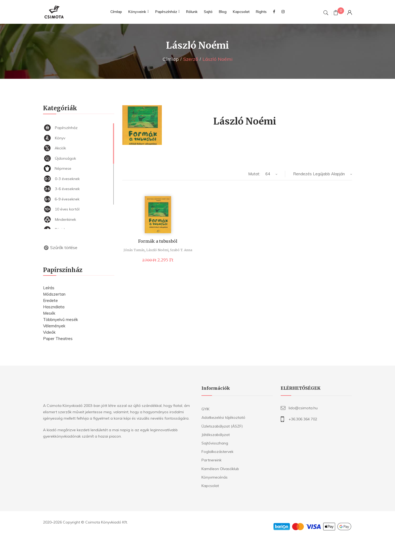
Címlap (171, 59)
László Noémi (157, 250)
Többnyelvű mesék (60, 319)
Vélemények (54, 325)
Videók (49, 332)
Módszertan (54, 294)
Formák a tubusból (157, 241)
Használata (53, 306)
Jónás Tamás (134, 250)
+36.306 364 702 (303, 419)
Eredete (50, 300)
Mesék (49, 313)
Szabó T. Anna (181, 250)
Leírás (48, 287)
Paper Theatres (58, 338)
